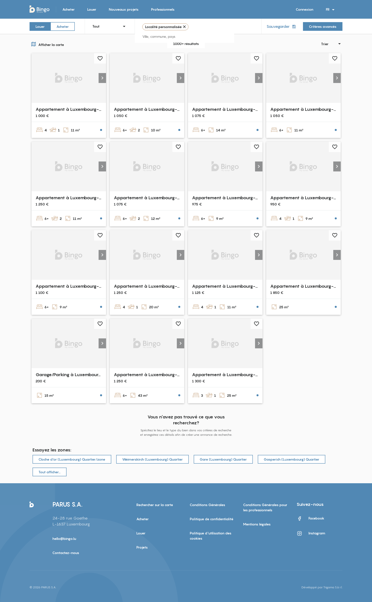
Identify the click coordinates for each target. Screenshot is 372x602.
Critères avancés (322, 26)
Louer (91, 9)
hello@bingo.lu (64, 538)
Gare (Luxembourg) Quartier (223, 459)
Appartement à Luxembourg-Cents (73, 197)
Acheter (68, 9)
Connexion (304, 9)
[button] (102, 78)
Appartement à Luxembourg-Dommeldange (161, 374)
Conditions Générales (207, 505)
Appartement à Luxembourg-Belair (151, 109)
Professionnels (163, 9)
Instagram (311, 533)
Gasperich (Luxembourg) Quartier (291, 459)
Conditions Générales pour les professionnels (265, 507)
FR (331, 10)
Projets (142, 547)
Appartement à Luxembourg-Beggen (153, 197)
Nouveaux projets (124, 9)
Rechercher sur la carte (154, 505)
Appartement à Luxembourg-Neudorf (76, 286)
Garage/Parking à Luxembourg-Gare (75, 374)
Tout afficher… (49, 472)
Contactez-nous (65, 553)
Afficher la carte (47, 44)
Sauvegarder (281, 26)
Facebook (310, 519)
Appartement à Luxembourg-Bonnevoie (79, 109)
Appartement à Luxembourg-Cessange (233, 197)
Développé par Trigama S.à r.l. (321, 587)
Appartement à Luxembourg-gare (150, 286)
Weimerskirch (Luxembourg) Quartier (152, 459)
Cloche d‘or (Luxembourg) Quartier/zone (71, 459)
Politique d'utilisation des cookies (210, 535)
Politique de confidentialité (211, 519)
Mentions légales (257, 524)
